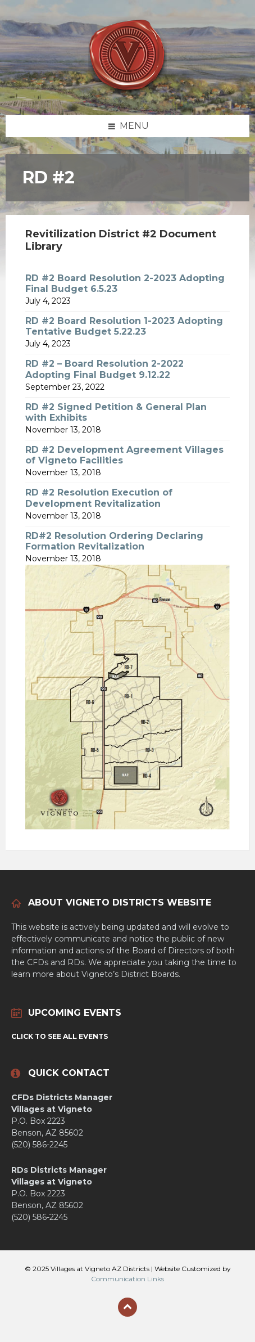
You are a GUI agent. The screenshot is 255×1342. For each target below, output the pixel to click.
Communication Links (127, 1279)
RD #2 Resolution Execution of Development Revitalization (98, 497)
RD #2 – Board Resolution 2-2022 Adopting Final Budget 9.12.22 (104, 369)
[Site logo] (127, 92)
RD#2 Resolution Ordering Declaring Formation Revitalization (114, 541)
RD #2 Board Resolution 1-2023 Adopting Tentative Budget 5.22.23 (124, 326)
